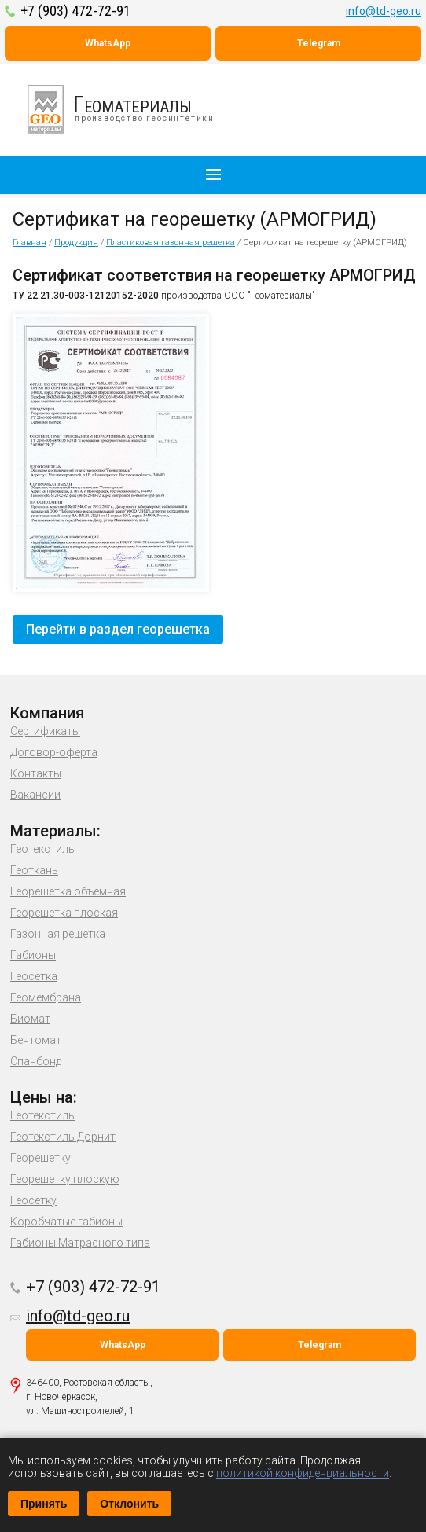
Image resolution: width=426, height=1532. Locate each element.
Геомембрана (45, 997)
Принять (43, 1503)
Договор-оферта (53, 752)
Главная (29, 242)
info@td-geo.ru (383, 11)
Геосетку (33, 1200)
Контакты (35, 773)
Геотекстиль (42, 849)
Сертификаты (45, 731)
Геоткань (34, 870)
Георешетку (40, 1158)
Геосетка (33, 976)
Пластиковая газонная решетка (170, 242)
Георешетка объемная (68, 891)
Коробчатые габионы (66, 1221)
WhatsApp (107, 43)
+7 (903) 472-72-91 (75, 10)
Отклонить (129, 1503)
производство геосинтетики (130, 109)
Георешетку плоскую (64, 1179)
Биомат (30, 1018)
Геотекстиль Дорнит (63, 1136)
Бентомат (35, 1040)
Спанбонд (35, 1061)
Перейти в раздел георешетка (118, 629)
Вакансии (35, 794)
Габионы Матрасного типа (80, 1242)
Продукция (76, 242)
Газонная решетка (57, 934)
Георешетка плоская (64, 912)
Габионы (33, 955)
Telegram (318, 43)
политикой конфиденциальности (302, 1473)
